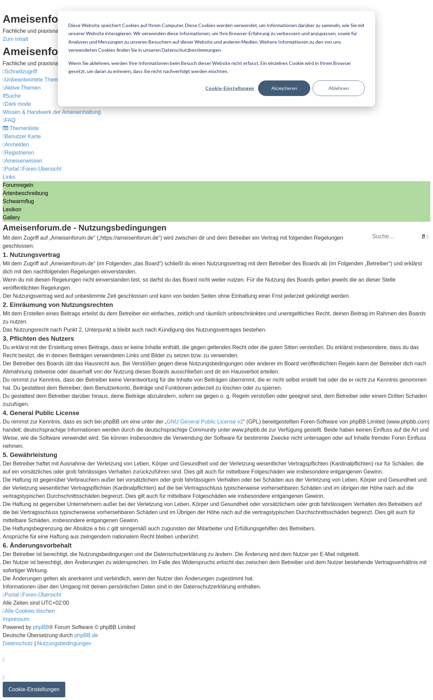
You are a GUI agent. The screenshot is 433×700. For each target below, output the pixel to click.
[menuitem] (33, 79)
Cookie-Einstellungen (229, 88)
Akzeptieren (284, 88)
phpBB (41, 627)
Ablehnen (338, 88)
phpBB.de (86, 635)
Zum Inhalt (15, 39)
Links (9, 177)
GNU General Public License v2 (205, 422)
